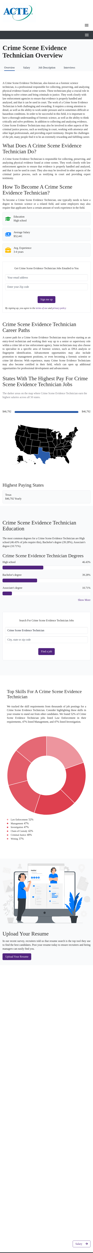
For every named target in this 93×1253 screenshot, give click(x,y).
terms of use (42, 308)
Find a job (46, 651)
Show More (84, 599)
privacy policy (59, 308)
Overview (9, 67)
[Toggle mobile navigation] (86, 35)
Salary (26, 67)
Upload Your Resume (16, 956)
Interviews (69, 67)
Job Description (46, 67)
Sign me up (46, 299)
